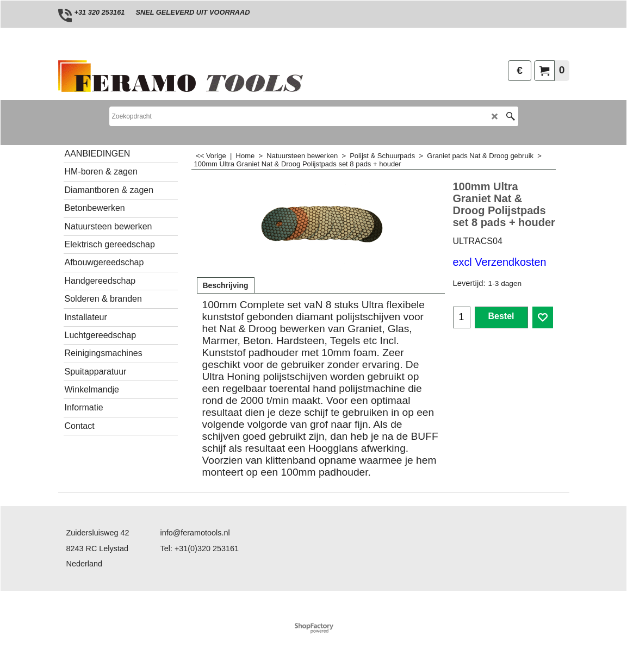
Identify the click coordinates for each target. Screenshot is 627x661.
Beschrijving (226, 285)
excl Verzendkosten (500, 262)
